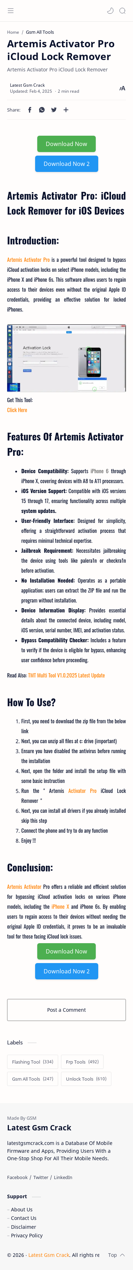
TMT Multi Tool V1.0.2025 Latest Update (66, 675)
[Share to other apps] (66, 110)
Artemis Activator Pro (28, 259)
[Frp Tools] (82, 1062)
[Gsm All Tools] (32, 1079)
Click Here (17, 410)
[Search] (122, 10)
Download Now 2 (67, 164)
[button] (110, 10)
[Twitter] (40, 1177)
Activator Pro (82, 790)
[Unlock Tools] (86, 1079)
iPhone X (61, 906)
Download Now (66, 144)
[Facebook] (17, 1177)
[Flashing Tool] (32, 1062)
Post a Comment (66, 1009)
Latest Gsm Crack (48, 1255)
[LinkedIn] (63, 1177)
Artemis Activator (24, 886)
